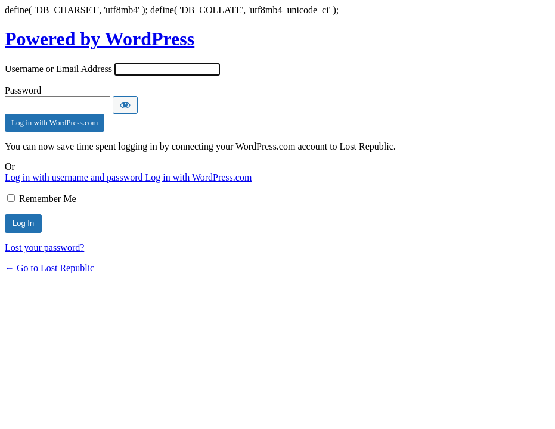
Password (23, 90)
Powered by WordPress (99, 38)
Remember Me (47, 199)
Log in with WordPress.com (54, 122)
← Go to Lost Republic (49, 268)
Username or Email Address (58, 69)
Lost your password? (44, 248)
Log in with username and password (75, 177)
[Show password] (125, 105)
